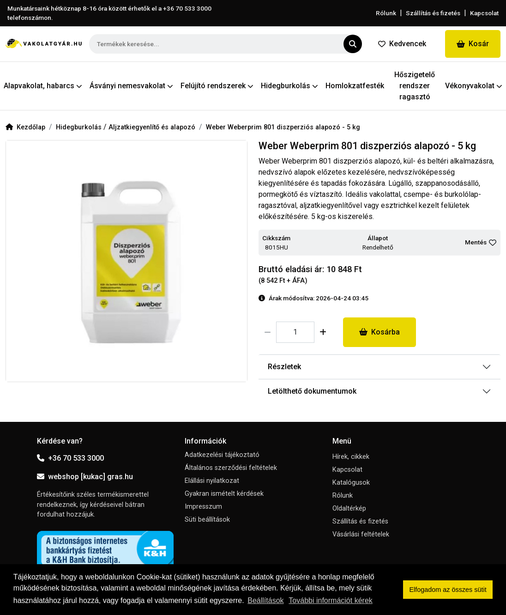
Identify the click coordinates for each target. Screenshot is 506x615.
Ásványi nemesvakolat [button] (131, 85)
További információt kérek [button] (330, 600)
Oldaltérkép (349, 508)
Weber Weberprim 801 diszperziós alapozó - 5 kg (283, 127)
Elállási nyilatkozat (212, 481)
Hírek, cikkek (350, 457)
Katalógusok (351, 483)
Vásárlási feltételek (360, 534)
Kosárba (379, 332)
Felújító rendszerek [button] (217, 85)
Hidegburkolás (79, 127)
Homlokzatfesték (354, 85)
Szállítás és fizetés (433, 13)
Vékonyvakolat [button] (473, 85)
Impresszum (203, 507)
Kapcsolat (484, 13)
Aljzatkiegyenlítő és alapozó (151, 127)
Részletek (284, 366)
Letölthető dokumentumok (312, 391)
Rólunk (386, 13)
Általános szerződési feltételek (231, 468)
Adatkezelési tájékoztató (222, 455)
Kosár (473, 43)
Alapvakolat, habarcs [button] (43, 85)
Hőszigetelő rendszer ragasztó (414, 85)
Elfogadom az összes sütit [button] (448, 589)
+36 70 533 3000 (70, 458)
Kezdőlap (25, 127)
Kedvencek (402, 43)
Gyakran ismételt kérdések (224, 494)
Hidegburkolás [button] (289, 85)
